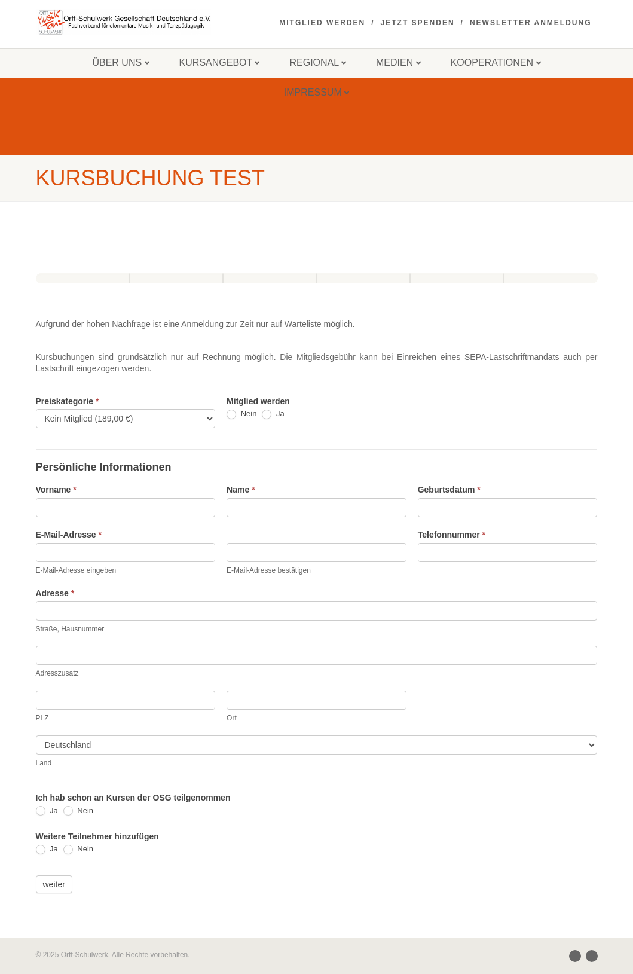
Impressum (316, 92)
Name (241, 489)
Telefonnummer (451, 534)
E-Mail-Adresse (69, 534)
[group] (317, 272)
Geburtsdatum (449, 489)
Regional (317, 62)
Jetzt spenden (418, 23)
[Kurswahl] (270, 278)
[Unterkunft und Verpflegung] (176, 278)
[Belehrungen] (364, 278)
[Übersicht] (551, 278)
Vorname (56, 489)
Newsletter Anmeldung (531, 23)
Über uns (120, 62)
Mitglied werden (322, 23)
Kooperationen (496, 62)
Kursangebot (219, 62)
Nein (241, 414)
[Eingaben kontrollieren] (457, 278)
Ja (273, 414)
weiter (54, 884)
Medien (398, 62)
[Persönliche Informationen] (83, 278)
